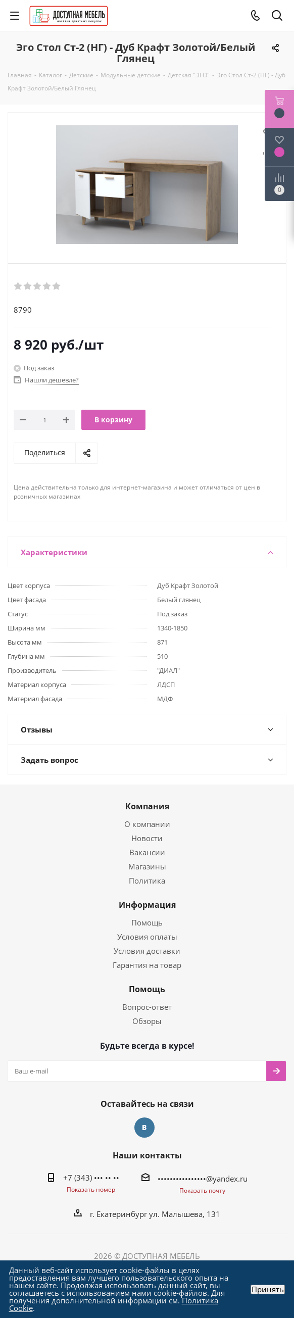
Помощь (147, 922)
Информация (147, 904)
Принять (268, 1289)
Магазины (147, 866)
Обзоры (147, 1021)
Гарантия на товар (147, 965)
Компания (147, 806)
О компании (147, 824)
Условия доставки (147, 951)
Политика (147, 880)
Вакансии (147, 852)
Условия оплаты (147, 937)
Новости (147, 838)
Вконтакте (144, 1127)
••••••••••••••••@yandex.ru (203, 1179)
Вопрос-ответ (147, 1007)
